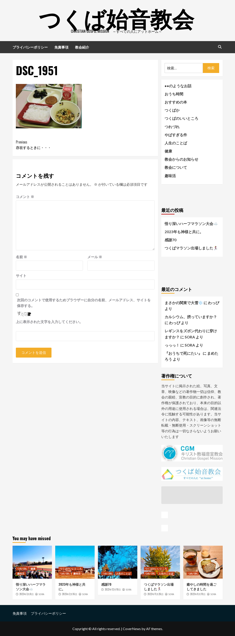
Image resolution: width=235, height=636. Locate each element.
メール (94, 257)
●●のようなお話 (178, 86)
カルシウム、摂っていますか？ (191, 316)
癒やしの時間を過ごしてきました (201, 586)
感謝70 (170, 240)
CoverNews (132, 629)
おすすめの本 (176, 102)
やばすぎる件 (176, 135)
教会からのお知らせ (181, 159)
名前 (21, 257)
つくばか (172, 110)
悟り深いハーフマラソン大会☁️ (191, 223)
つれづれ (172, 126)
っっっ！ (172, 345)
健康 (168, 151)
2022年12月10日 (113, 589)
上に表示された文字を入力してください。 (49, 322)
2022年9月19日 (198, 594)
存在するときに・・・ (50, 144)
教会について (176, 167)
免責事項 (61, 47)
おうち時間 (174, 94)
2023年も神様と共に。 (184, 231)
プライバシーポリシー (30, 47)
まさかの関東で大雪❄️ (184, 302)
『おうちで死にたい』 (183, 353)
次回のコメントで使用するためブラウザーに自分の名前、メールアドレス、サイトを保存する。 (84, 303)
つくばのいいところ (181, 118)
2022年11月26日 (155, 594)
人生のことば (176, 143)
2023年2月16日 (69, 594)
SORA (41, 594)
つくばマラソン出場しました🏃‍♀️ (191, 248)
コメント (25, 196)
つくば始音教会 (116, 17)
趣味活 (170, 175)
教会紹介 (82, 47)
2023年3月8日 (26, 594)
